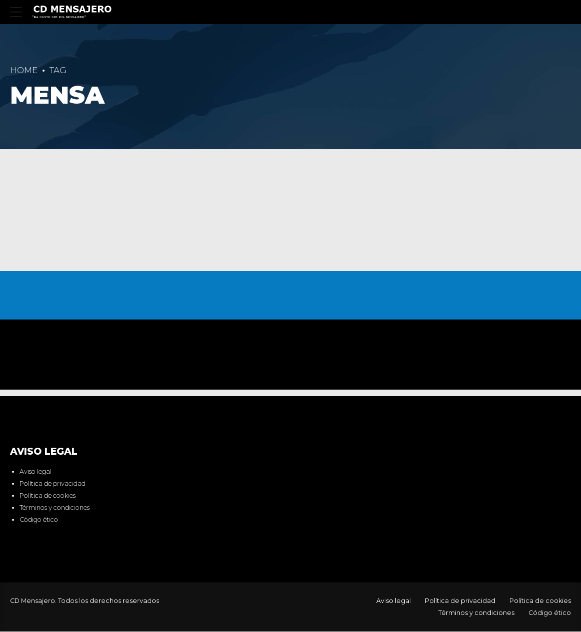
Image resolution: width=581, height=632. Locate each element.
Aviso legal (36, 472)
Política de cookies (48, 496)
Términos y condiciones (55, 508)
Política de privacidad (53, 484)
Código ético (39, 520)
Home (24, 70)
